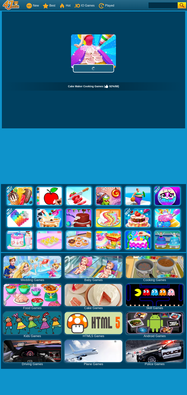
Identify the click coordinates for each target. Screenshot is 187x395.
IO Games (84, 5)
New (32, 5)
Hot (64, 5)
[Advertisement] (93, 156)
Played (106, 5)
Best (49, 5)
